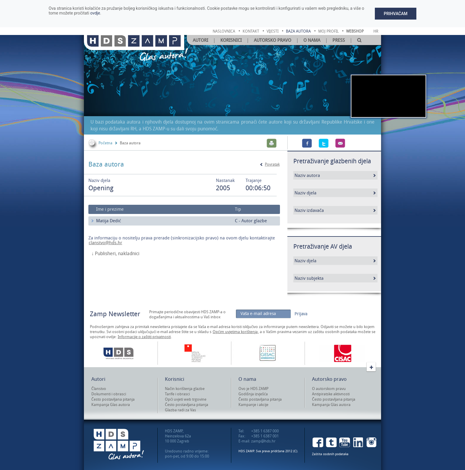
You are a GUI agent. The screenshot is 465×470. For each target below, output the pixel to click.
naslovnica (224, 31)
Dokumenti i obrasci (108, 394)
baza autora (298, 31)
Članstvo (98, 388)
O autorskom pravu (329, 388)
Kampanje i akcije (253, 404)
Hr (375, 31)
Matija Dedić (108, 220)
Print (272, 143)
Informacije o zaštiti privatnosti (144, 337)
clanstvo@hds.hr (105, 242)
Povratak (272, 164)
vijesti (272, 31)
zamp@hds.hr (263, 441)
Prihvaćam (395, 13)
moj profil (328, 31)
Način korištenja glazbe (185, 388)
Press (338, 40)
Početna (105, 143)
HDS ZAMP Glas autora (119, 444)
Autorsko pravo (272, 40)
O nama (311, 40)
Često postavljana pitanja (113, 399)
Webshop (355, 31)
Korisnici (231, 40)
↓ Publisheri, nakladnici (115, 253)
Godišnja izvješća (253, 394)
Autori (200, 40)
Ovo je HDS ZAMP (253, 388)
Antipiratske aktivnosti (331, 394)
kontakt (251, 31)
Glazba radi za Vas (180, 410)
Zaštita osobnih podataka (330, 454)
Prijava (300, 313)
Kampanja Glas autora (110, 404)
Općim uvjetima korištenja (235, 332)
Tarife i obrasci (177, 394)
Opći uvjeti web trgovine (185, 399)
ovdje (95, 13)
